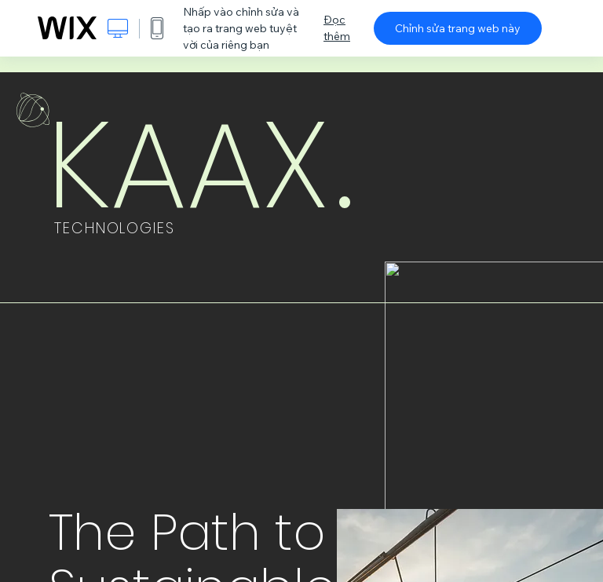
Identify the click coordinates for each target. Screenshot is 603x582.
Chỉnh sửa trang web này (458, 28)
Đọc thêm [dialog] (336, 28)
